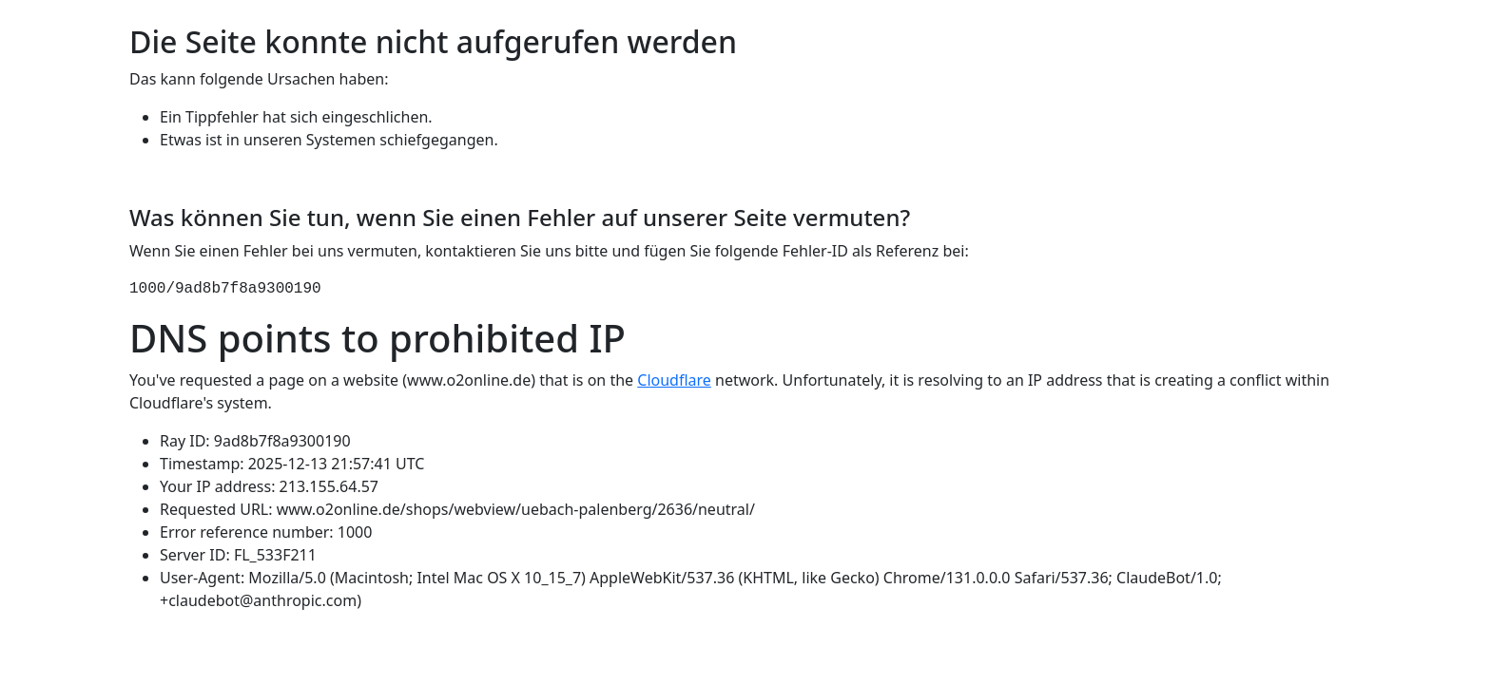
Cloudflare (674, 380)
